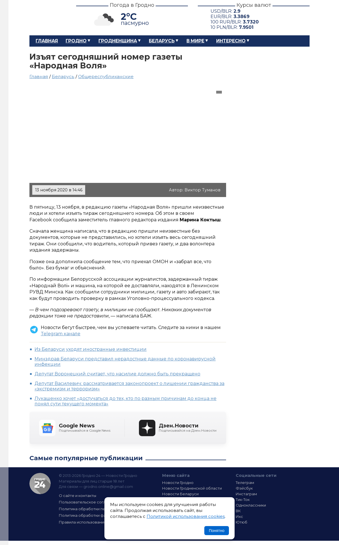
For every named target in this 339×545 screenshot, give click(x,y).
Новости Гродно (178, 482)
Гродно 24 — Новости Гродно (40, 483)
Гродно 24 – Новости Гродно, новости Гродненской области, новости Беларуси (47, 17)
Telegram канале (60, 333)
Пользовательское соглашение (90, 502)
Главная (47, 41)
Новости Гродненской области (192, 488)
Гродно (76, 41)
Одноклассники (251, 505)
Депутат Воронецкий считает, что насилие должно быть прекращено (117, 374)
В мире (195, 41)
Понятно (216, 530)
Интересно (231, 41)
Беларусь (162, 41)
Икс (239, 516)
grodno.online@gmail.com (108, 486)
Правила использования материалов (95, 522)
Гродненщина (117, 41)
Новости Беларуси (180, 494)
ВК (238, 511)
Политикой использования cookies (186, 516)
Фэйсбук (244, 488)
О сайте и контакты (77, 495)
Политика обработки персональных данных (101, 509)
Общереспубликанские (106, 76)
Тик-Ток (243, 499)
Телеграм (245, 482)
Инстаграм (246, 494)
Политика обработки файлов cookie (94, 515)
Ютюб (241, 522)
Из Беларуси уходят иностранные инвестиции (91, 349)
